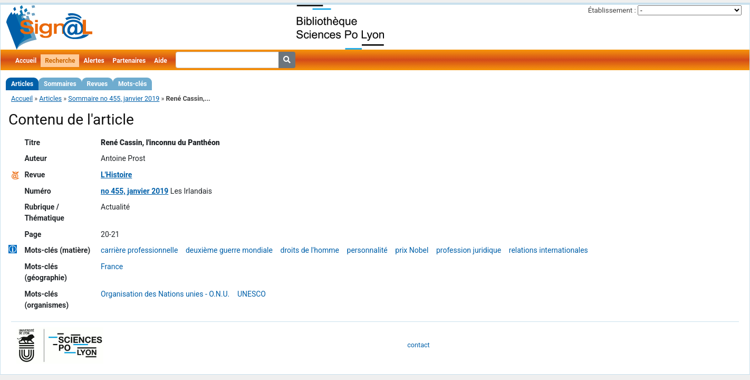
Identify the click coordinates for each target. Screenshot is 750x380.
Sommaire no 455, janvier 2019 (113, 98)
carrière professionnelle (139, 250)
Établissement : (612, 10)
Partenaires (129, 60)
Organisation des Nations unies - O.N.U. (165, 294)
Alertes (93, 60)
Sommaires (60, 84)
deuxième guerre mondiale (229, 250)
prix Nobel (411, 250)
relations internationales (548, 250)
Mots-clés (132, 84)
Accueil (25, 60)
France (112, 266)
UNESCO (251, 294)
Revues (97, 84)
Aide (160, 60)
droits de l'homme (309, 250)
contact (418, 345)
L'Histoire (116, 174)
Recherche (60, 60)
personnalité (367, 250)
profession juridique (468, 250)
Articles (22, 84)
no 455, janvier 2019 (134, 191)
